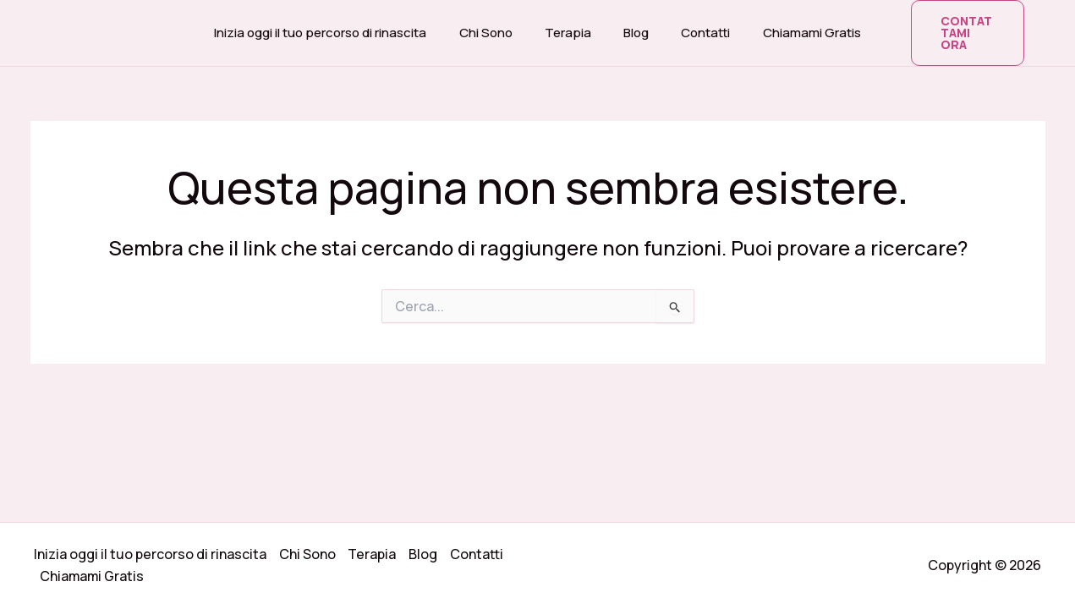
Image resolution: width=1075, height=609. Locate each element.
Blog (632, 27)
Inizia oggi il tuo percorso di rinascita (338, 27)
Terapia (571, 27)
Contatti (695, 27)
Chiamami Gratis (794, 27)
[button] (957, 27)
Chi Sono (496, 27)
